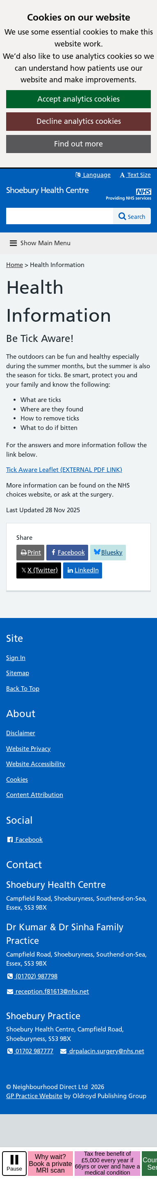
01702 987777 (29, 1051)
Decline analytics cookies (78, 121)
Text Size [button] (134, 175)
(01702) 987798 (31, 976)
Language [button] (92, 175)
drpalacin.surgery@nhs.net (101, 1051)
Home (14, 265)
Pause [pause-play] (14, 1169)
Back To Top (22, 688)
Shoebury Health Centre (47, 190)
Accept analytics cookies (78, 99)
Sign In (15, 658)
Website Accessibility (35, 764)
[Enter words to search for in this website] (60, 216)
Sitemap (17, 673)
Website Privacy (28, 749)
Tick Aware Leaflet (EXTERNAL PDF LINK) (64, 470)
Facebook (24, 839)
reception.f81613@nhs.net (47, 991)
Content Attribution (34, 795)
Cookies (17, 779)
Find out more (78, 144)
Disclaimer (20, 733)
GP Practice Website (34, 1096)
